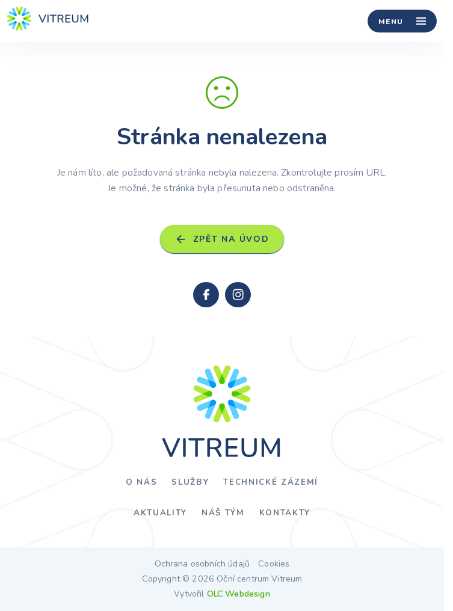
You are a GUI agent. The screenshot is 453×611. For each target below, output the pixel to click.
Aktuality (160, 512)
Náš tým (223, 512)
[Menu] (402, 21)
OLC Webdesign (238, 594)
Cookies (273, 564)
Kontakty (284, 512)
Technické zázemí (270, 482)
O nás (141, 482)
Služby (190, 482)
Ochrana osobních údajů (202, 564)
